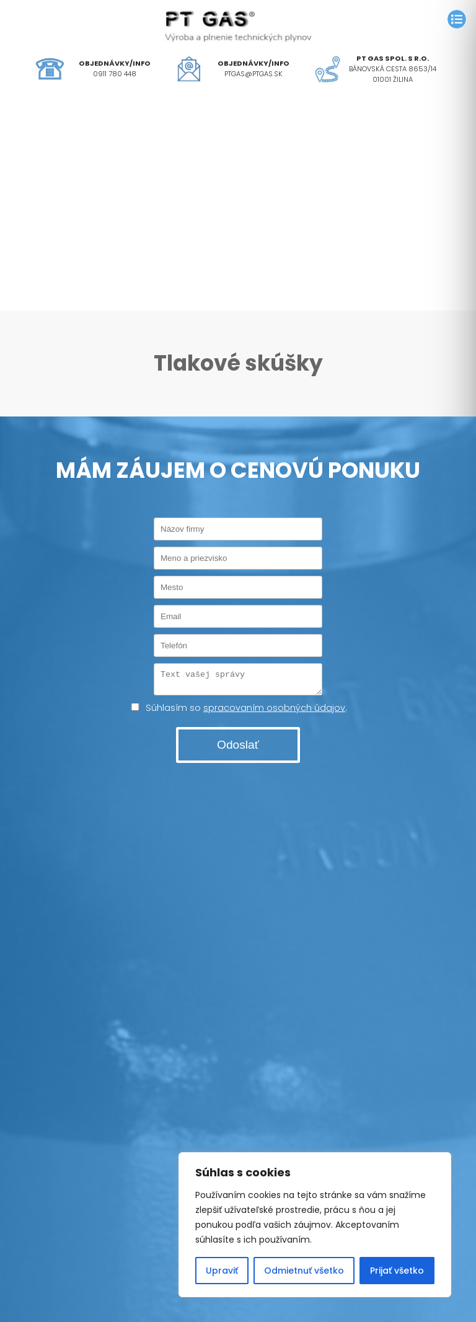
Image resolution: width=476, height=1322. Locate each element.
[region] (314, 1224)
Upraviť (222, 1270)
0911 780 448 (114, 74)
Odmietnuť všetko (304, 1270)
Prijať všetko (397, 1270)
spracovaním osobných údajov (274, 711)
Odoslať (238, 748)
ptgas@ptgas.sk (253, 74)
